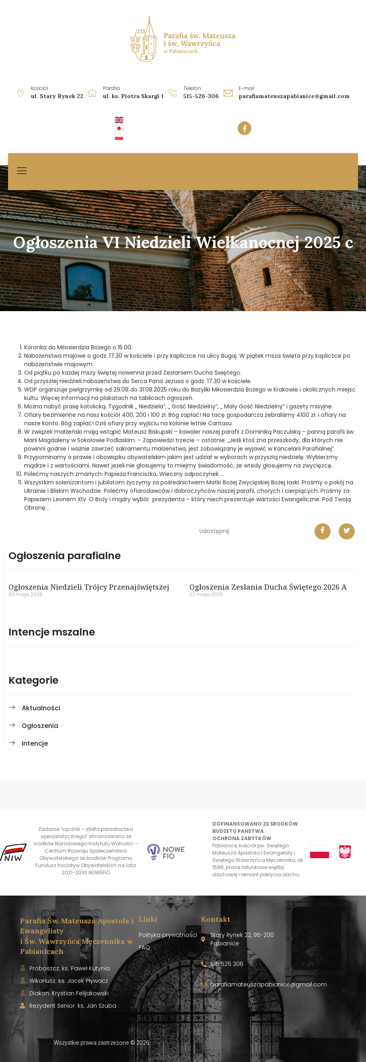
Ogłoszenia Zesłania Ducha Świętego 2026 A (268, 587)
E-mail (246, 88)
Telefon (192, 88)
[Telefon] (173, 92)
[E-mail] (228, 92)
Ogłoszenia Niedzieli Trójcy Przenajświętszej (88, 587)
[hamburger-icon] (22, 171)
